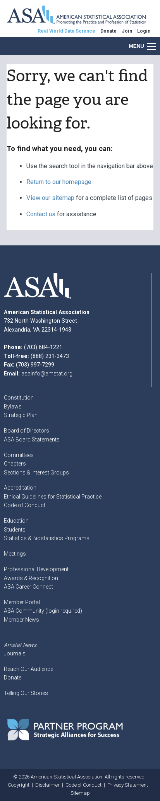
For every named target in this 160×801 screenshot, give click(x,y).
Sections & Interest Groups (36, 472)
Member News (21, 620)
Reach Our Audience (28, 669)
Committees (19, 455)
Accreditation (20, 488)
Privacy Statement (127, 785)
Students (15, 529)
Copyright (18, 785)
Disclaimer (47, 785)
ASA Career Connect (28, 587)
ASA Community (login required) (43, 611)
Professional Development (36, 569)
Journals (15, 653)
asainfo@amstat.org (46, 373)
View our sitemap (50, 198)
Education (16, 521)
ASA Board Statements (32, 439)
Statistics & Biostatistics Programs (46, 538)
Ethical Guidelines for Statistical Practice (53, 496)
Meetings (15, 554)
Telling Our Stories (26, 693)
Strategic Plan (21, 415)
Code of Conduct (24, 505)
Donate (12, 677)
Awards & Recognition (31, 578)
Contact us (40, 214)
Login (143, 31)
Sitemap (80, 793)
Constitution (19, 397)
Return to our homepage (58, 182)
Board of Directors (26, 430)
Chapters (15, 463)
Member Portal (22, 602)
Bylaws (13, 406)
